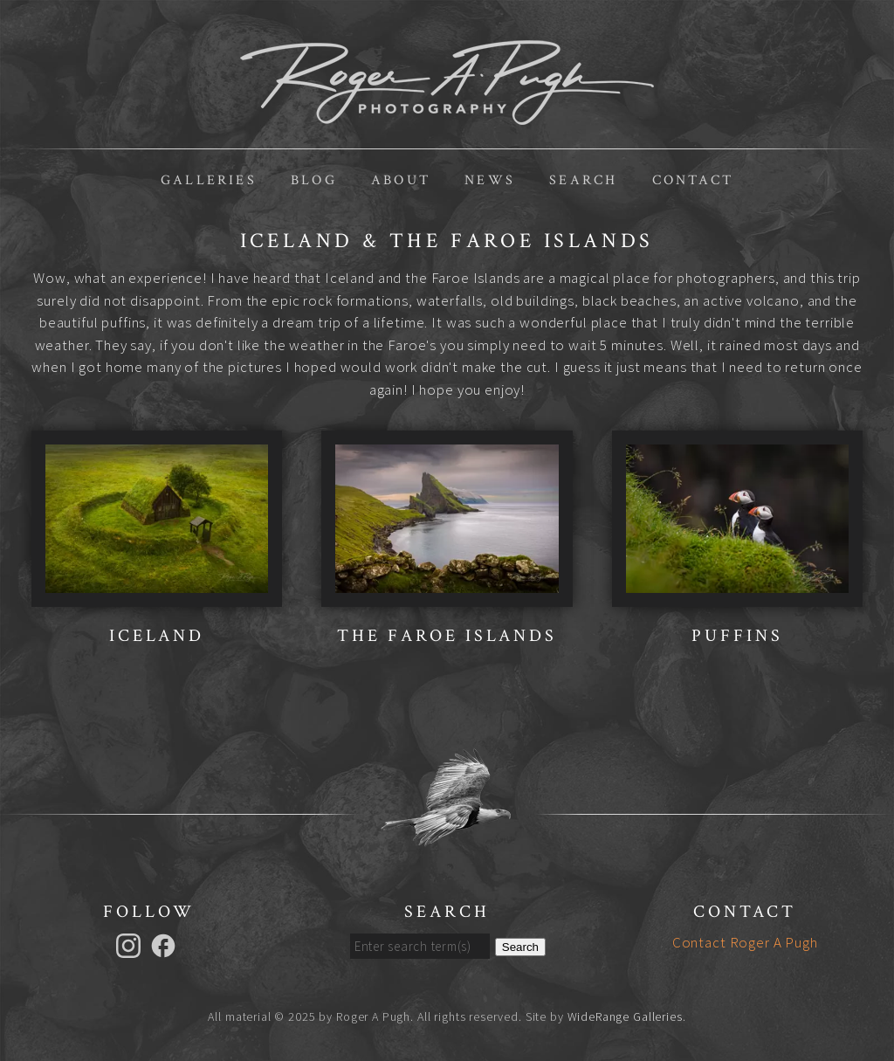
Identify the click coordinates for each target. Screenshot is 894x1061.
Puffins (737, 635)
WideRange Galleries (625, 1016)
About (400, 180)
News (489, 180)
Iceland (156, 635)
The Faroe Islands (447, 635)
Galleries (209, 180)
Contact (692, 180)
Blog (314, 180)
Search (583, 180)
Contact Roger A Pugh (745, 942)
